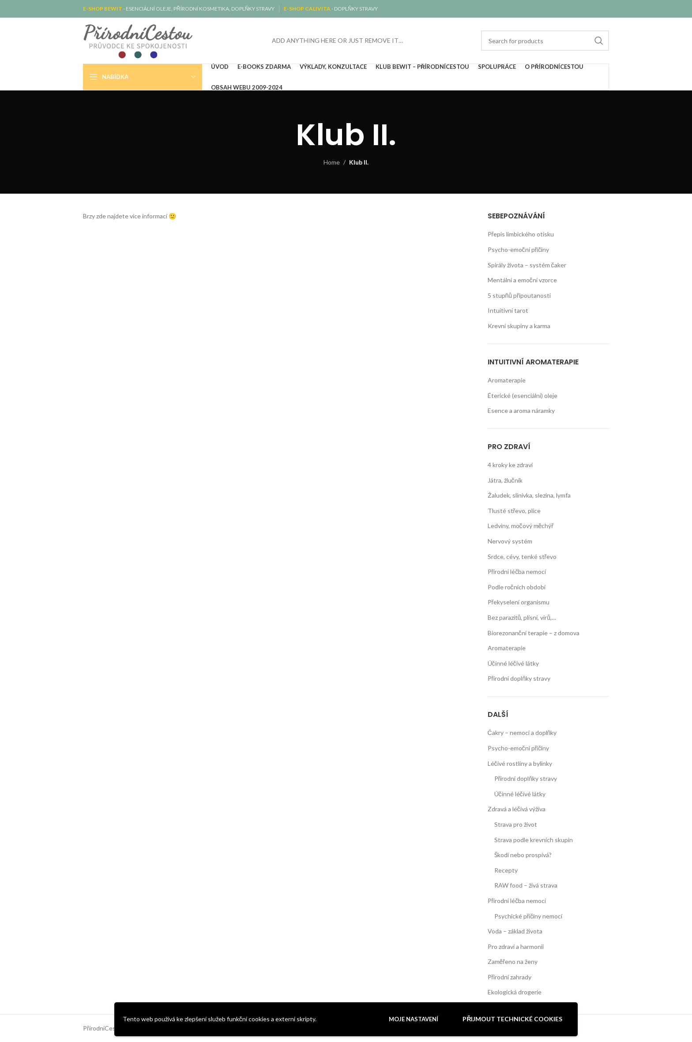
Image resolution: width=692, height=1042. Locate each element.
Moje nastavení (413, 1019)
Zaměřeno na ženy (513, 961)
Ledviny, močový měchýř (520, 525)
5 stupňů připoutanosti (519, 295)
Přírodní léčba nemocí (517, 571)
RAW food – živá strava (525, 885)
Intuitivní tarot (508, 310)
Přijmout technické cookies (512, 1019)
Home (331, 162)
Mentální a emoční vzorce (522, 280)
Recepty (506, 870)
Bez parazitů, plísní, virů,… (522, 617)
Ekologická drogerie (515, 992)
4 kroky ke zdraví (510, 465)
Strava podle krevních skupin (533, 839)
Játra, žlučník (505, 480)
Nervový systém (510, 541)
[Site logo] (138, 40)
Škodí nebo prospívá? (523, 854)
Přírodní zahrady (510, 977)
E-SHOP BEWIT (103, 8)
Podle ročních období (516, 587)
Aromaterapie (507, 380)
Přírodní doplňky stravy (519, 678)
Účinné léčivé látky (513, 663)
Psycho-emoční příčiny (518, 249)
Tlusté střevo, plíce (514, 510)
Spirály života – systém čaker (527, 265)
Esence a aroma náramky (521, 410)
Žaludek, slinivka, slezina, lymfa (529, 495)
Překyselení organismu (519, 602)
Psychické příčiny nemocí (528, 916)
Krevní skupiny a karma (519, 326)
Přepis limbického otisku (521, 234)
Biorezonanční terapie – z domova (533, 633)
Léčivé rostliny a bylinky (520, 763)
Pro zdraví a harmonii (516, 946)
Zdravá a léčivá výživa (516, 809)
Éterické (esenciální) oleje (522, 395)
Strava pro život (515, 824)
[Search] (545, 40)
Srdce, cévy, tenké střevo (522, 556)
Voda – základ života (515, 931)
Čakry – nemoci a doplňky (522, 732)
